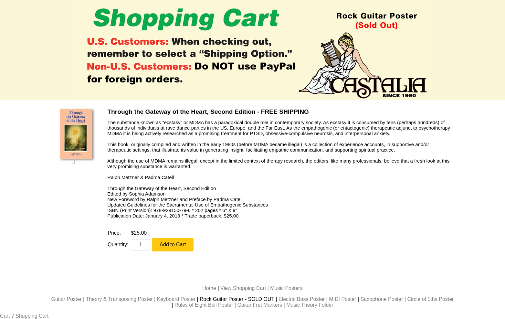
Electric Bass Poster (302, 299)
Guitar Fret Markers (259, 305)
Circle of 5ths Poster (430, 299)
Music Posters (286, 288)
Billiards (237, 316)
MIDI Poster (342, 299)
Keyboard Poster (176, 299)
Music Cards (265, 316)
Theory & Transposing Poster (119, 299)
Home (209, 288)
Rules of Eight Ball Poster (203, 305)
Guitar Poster (66, 299)
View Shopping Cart (243, 288)
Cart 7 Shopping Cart (24, 316)
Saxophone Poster (382, 299)
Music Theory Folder (309, 305)
